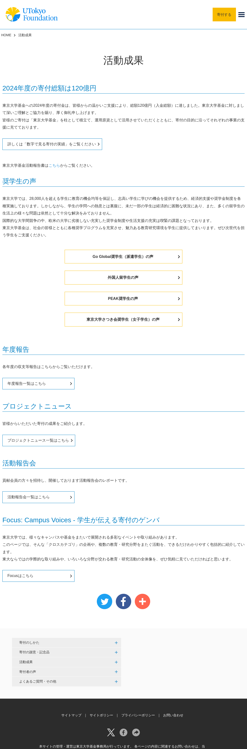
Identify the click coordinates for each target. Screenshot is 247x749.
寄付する (223, 14)
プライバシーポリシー (138, 673)
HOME (6, 35)
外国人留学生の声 (169, 257)
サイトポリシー (101, 673)
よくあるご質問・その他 (37, 639)
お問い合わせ (173, 673)
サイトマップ (71, 673)
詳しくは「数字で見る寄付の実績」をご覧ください (51, 144)
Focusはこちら (20, 534)
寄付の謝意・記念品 (34, 610)
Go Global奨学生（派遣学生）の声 (76, 257)
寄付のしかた (29, 600)
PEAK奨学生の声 (76, 277)
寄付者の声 (27, 629)
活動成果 (26, 620)
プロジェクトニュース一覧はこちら (38, 398)
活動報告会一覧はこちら (28, 455)
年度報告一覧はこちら (26, 341)
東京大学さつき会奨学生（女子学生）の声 (169, 277)
